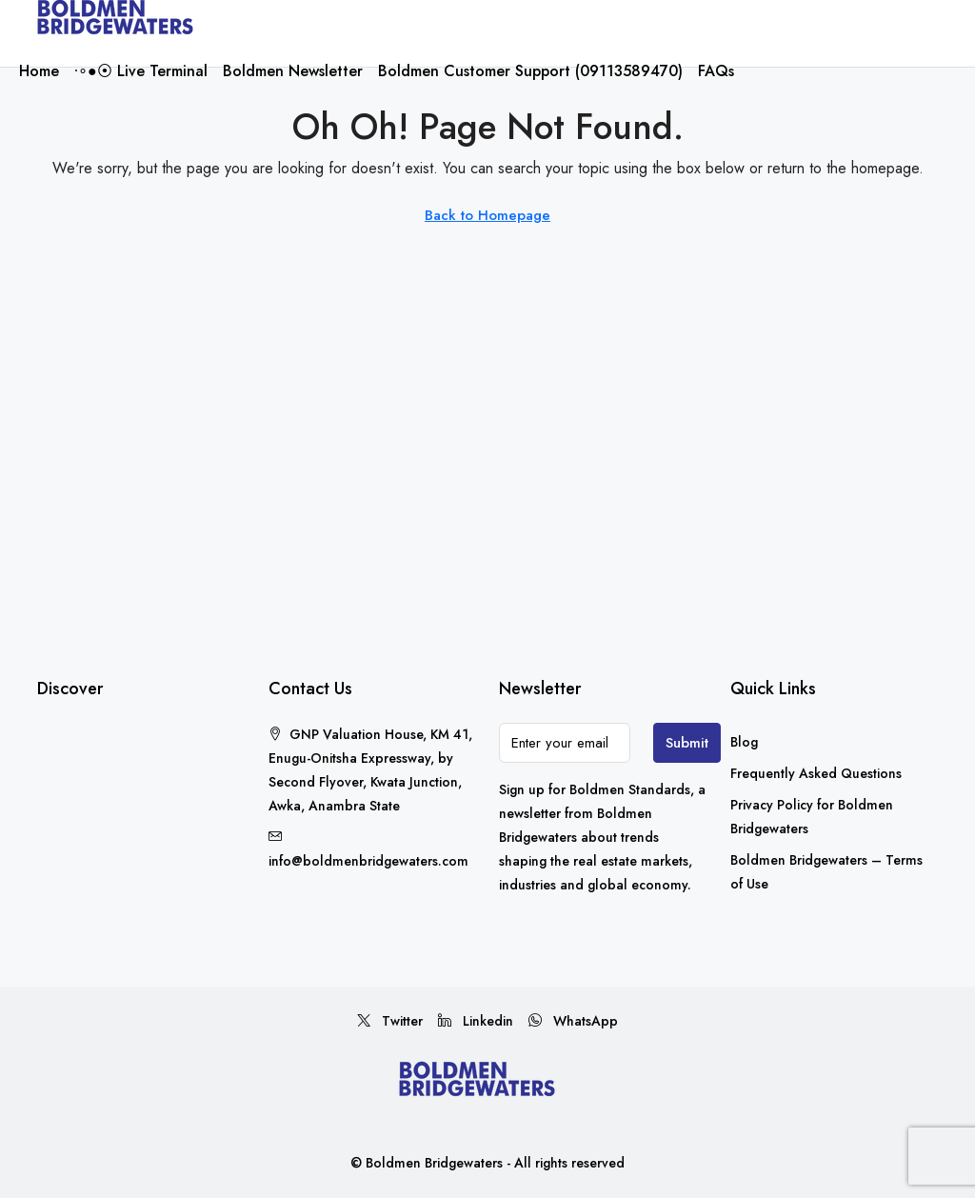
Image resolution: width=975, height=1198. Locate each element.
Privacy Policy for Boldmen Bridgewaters (811, 816)
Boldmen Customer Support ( (530, 71)
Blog (744, 741)
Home (39, 71)
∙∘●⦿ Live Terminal (141, 71)
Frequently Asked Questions (816, 773)
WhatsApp (573, 1020)
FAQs (716, 71)
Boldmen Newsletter (293, 71)
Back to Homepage (487, 215)
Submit (687, 742)
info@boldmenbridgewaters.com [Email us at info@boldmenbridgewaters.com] (368, 860)
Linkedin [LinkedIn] (475, 1020)
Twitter (390, 1020)
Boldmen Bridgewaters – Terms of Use (826, 871)
